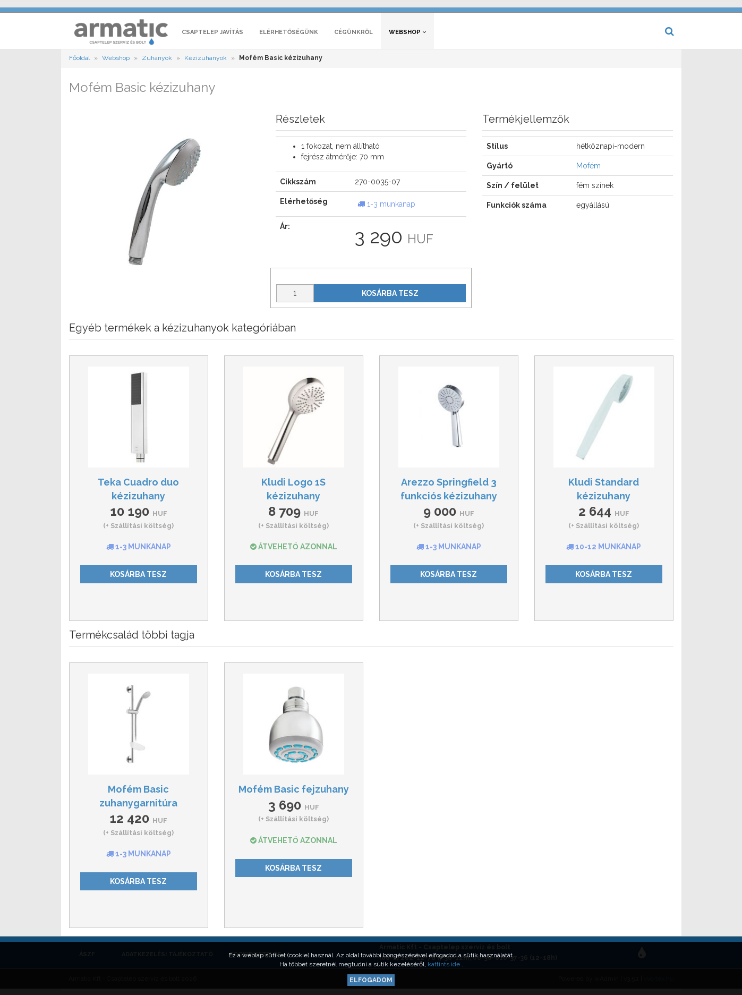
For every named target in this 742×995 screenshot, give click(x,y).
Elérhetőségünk (288, 35)
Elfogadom (371, 980)
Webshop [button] (407, 35)
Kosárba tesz (390, 297)
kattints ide (445, 964)
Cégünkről (353, 35)
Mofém (588, 170)
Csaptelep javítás (212, 35)
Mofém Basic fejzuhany (293, 792)
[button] (513, 8)
